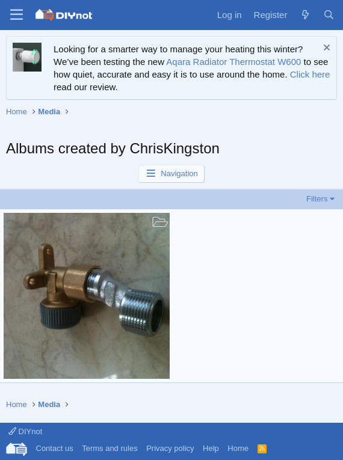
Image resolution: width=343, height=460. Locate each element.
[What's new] (305, 15)
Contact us (54, 448)
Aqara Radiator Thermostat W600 (233, 62)
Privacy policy (170, 448)
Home (238, 448)
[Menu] (16, 15)
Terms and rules (109, 448)
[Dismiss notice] (325, 49)
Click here (310, 74)
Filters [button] (316, 198)
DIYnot (25, 431)
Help (211, 448)
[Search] (329, 15)
